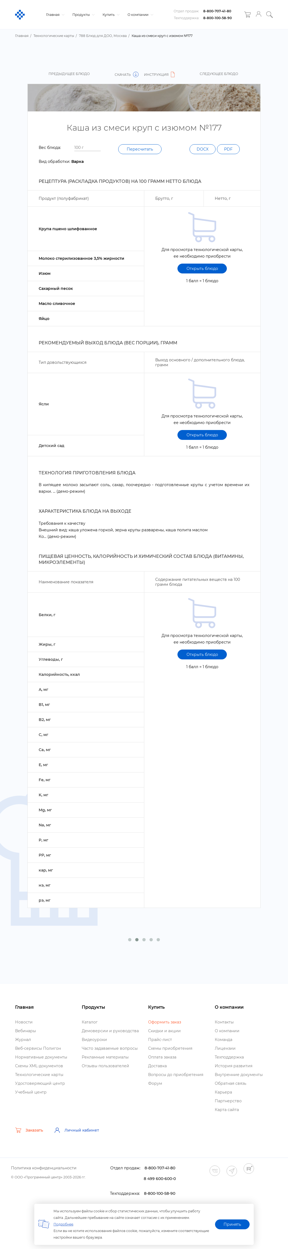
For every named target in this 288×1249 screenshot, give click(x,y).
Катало (90, 1022)
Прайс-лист (160, 1039)
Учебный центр (31, 1092)
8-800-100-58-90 (217, 18)
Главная (54, 15)
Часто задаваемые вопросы (110, 1048)
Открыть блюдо (202, 268)
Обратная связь (230, 1083)
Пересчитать (140, 149)
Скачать (127, 75)
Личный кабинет (76, 1130)
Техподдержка (229, 1057)
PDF (228, 149)
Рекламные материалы (105, 1057)
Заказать (29, 1130)
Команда (223, 1039)
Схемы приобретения (170, 1048)
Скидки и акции (164, 1030)
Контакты (224, 1022)
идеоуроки (94, 1039)
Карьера (223, 1092)
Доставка (157, 1065)
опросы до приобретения (175, 1074)
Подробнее (63, 1224)
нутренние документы (239, 1074)
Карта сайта (227, 1109)
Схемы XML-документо (39, 1065)
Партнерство (228, 1100)
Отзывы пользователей (105, 1065)
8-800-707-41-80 (217, 11)
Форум (155, 1083)
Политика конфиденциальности (44, 1168)
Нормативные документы (41, 1057)
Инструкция (160, 75)
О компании (140, 15)
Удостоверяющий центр (40, 1083)
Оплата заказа (162, 1057)
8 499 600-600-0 (160, 1178)
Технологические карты (39, 1074)
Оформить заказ (164, 1022)
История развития (233, 1065)
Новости (24, 1022)
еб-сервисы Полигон (38, 1048)
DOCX (202, 149)
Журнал (23, 1039)
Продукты (82, 15)
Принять (232, 1224)
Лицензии (225, 1048)
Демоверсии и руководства (110, 1030)
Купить (110, 15)
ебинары (25, 1030)
